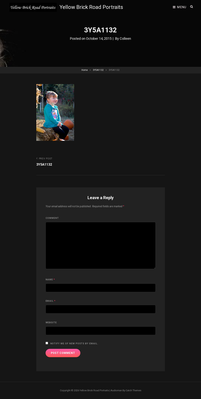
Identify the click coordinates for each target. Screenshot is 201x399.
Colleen (125, 39)
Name (50, 279)
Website (51, 322)
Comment (52, 218)
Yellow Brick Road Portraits (91, 7)
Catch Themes (133, 390)
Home (84, 70)
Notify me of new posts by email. (74, 343)
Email (51, 301)
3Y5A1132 (98, 70)
